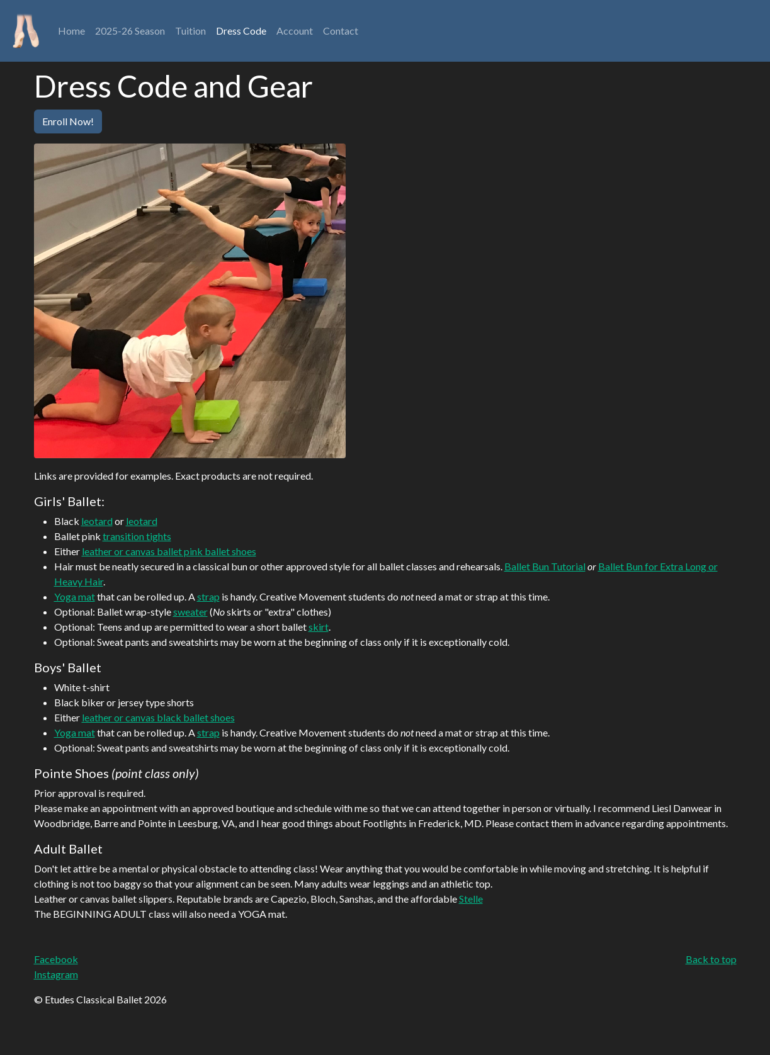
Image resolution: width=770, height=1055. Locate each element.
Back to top (711, 959)
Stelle (471, 899)
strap (208, 596)
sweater (190, 612)
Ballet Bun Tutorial (545, 566)
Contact (340, 31)
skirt (319, 627)
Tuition (190, 31)
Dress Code (241, 31)
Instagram (56, 974)
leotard (97, 521)
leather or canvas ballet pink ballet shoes (169, 551)
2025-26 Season (130, 31)
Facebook (56, 959)
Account (294, 31)
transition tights (137, 536)
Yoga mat (74, 596)
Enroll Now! (68, 121)
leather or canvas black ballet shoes (158, 717)
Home (74, 30)
